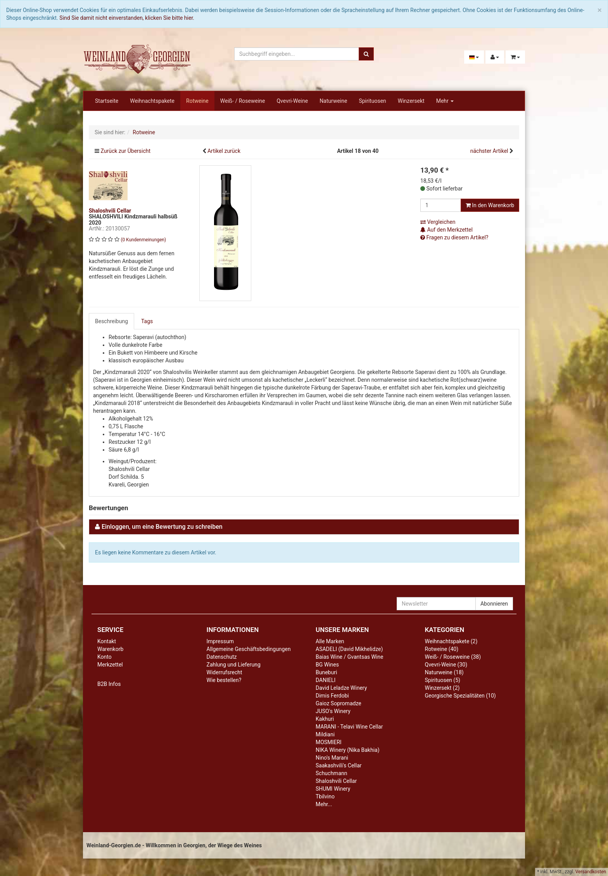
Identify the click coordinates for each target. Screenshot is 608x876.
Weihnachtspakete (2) (451, 641)
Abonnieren (494, 604)
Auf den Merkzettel (446, 230)
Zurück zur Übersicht (125, 151)
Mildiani (325, 734)
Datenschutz (222, 657)
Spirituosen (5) (442, 680)
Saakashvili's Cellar (339, 765)
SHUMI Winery (333, 789)
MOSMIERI (329, 742)
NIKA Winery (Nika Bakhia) (348, 750)
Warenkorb (110, 649)
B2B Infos (109, 684)
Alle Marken (330, 641)
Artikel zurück (223, 151)
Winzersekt (411, 101)
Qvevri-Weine (292, 101)
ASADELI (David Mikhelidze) (349, 649)
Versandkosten (590, 871)
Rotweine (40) (442, 649)
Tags (147, 321)
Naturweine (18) (444, 672)
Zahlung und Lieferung (234, 664)
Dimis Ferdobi (332, 695)
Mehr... (324, 804)
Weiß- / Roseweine (242, 101)
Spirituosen (372, 101)
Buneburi (326, 672)
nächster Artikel (490, 151)
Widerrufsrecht (224, 672)
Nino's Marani (332, 758)
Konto (104, 657)
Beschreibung (111, 321)
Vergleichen (437, 222)
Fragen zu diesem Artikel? (454, 237)
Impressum (220, 641)
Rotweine (197, 101)
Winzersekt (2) (442, 688)
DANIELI (325, 680)
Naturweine (333, 101)
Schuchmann (331, 773)
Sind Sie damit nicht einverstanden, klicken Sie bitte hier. (126, 18)
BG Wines (327, 664)
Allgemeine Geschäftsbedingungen (249, 649)
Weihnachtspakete (152, 101)
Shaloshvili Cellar (336, 781)
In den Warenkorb (490, 205)
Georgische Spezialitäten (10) (460, 695)
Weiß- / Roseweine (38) (453, 657)
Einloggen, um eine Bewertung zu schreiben (162, 526)
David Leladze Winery (341, 688)
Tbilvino (325, 796)
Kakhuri (325, 719)
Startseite (106, 101)
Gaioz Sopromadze (338, 703)
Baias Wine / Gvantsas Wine (349, 657)
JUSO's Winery (333, 711)
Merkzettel (110, 664)
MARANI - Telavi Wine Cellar (349, 727)
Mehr (445, 101)
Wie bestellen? (224, 680)
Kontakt (106, 641)
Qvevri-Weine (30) (446, 664)
